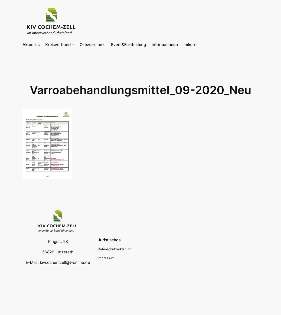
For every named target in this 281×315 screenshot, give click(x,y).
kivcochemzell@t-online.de (65, 262)
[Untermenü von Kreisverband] (73, 44)
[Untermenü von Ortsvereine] (104, 44)
